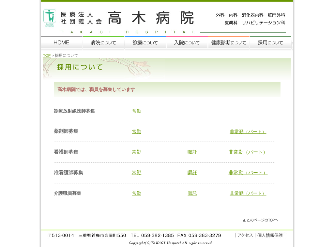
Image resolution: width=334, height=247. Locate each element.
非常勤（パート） (248, 131)
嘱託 (192, 152)
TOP (47, 55)
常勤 (136, 111)
